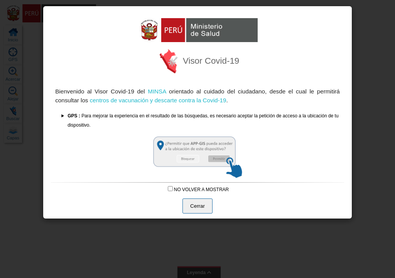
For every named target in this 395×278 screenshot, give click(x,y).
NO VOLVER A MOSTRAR (198, 189)
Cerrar (197, 206)
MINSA (158, 91)
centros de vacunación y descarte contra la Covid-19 (158, 100)
